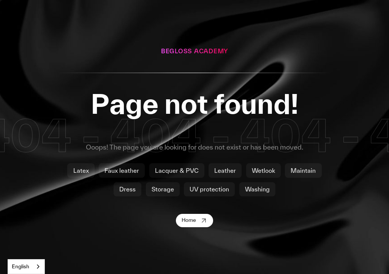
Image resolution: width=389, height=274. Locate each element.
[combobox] (26, 266)
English (20, 266)
